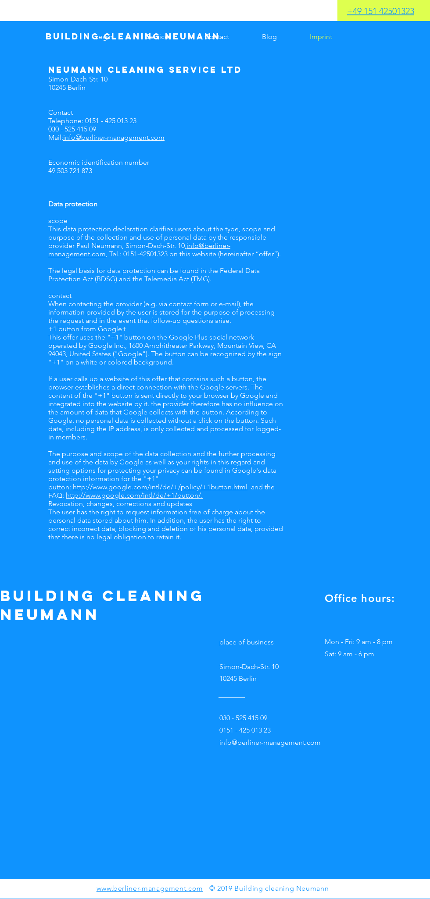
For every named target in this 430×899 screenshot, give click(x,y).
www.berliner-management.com (150, 888)
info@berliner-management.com (114, 137)
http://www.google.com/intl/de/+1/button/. (134, 495)
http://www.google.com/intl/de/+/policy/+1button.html (160, 487)
